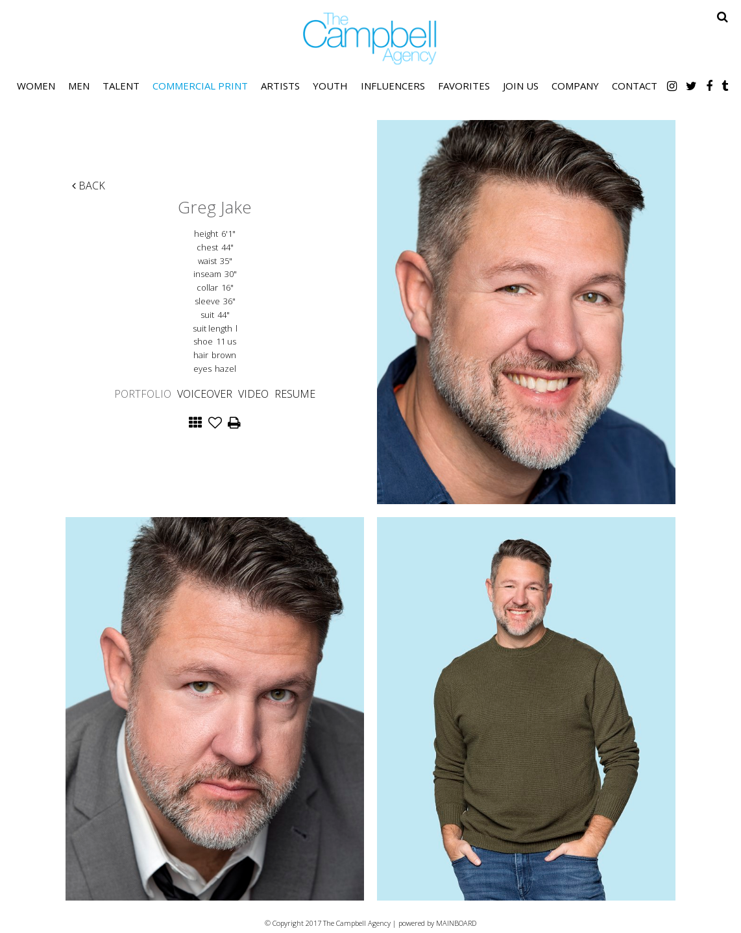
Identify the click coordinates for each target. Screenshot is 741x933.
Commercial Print (200, 85)
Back (88, 185)
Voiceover (204, 394)
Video (253, 394)
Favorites (464, 85)
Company (575, 85)
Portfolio (142, 394)
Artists (280, 85)
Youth (330, 85)
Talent (121, 85)
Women (36, 85)
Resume (294, 394)
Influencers (393, 85)
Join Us (521, 85)
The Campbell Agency (370, 38)
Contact (634, 85)
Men (79, 85)
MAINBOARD (456, 923)
